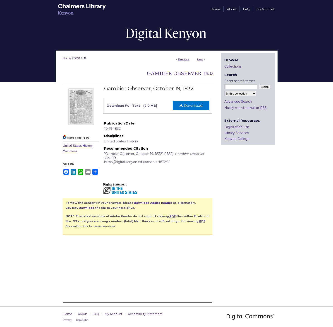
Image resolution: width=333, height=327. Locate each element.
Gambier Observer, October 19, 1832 (149, 88)
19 (85, 58)
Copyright (82, 320)
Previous (183, 59)
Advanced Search (238, 102)
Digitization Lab (236, 127)
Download (191, 105)
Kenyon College (236, 139)
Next (200, 59)
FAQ (96, 314)
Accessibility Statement (145, 314)
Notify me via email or (245, 108)
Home (67, 58)
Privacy (67, 320)
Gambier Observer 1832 (180, 73)
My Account (113, 314)
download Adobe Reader (153, 203)
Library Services (236, 133)
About (82, 314)
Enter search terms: (240, 81)
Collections (233, 66)
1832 (77, 58)
